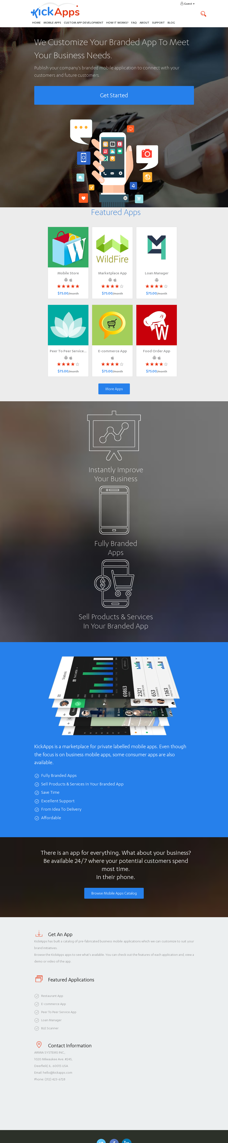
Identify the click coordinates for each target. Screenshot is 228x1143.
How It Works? (118, 22)
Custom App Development (83, 22)
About (144, 22)
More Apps (114, 389)
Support (158, 22)
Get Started (114, 95)
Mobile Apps (52, 22)
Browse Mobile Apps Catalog (114, 893)
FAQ (134, 22)
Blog (171, 22)
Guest (188, 3)
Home (36, 22)
